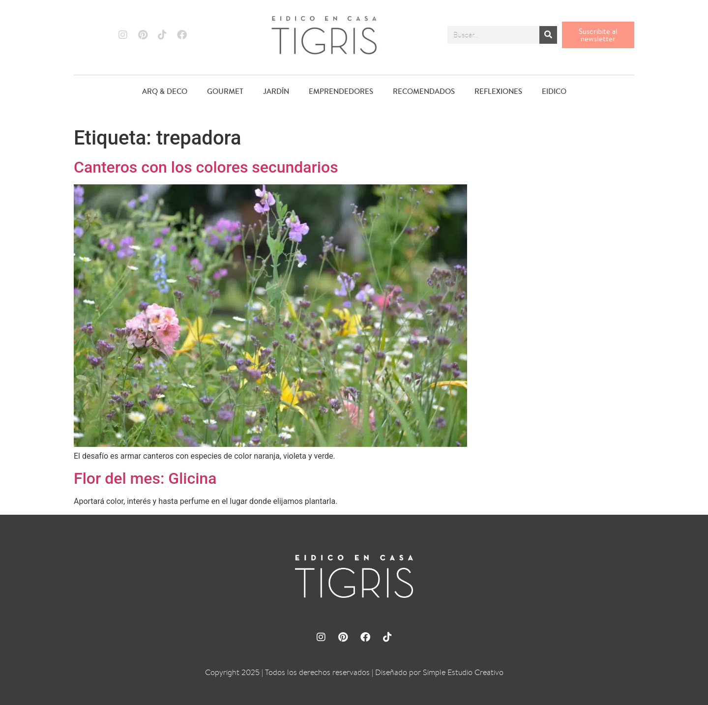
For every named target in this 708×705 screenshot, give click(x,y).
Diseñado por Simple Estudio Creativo (439, 672)
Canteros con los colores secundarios (206, 167)
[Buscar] (548, 35)
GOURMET (225, 91)
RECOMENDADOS (424, 91)
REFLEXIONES (498, 91)
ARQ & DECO (164, 91)
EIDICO (554, 91)
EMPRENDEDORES (341, 91)
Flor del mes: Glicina (145, 478)
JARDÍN (276, 91)
